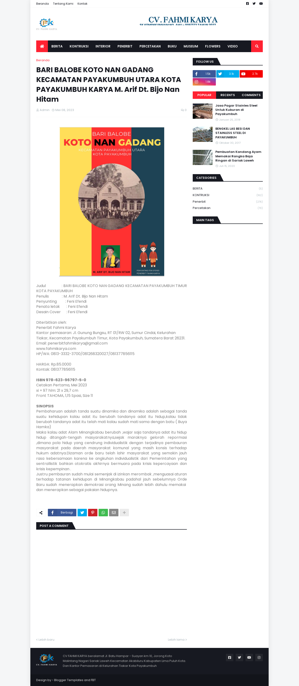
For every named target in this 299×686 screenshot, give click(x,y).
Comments (251, 95)
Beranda (42, 4)
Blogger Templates (68, 680)
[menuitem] (42, 46)
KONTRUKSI (228, 195)
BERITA (228, 188)
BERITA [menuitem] (57, 46)
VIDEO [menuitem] (233, 46)
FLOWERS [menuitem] (213, 46)
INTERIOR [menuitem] (103, 46)
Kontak (82, 4)
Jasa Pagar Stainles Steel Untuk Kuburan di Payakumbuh (236, 110)
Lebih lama (176, 639)
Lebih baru (46, 639)
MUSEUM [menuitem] (191, 46)
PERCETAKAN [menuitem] (150, 46)
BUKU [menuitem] (172, 46)
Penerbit (228, 201)
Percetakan (228, 208)
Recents (228, 95)
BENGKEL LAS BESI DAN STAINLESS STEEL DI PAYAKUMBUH (232, 133)
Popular (204, 95)
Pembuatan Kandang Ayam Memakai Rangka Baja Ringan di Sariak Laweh (238, 156)
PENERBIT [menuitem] (124, 46)
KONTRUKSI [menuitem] (79, 46)
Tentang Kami (63, 4)
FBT (93, 680)
